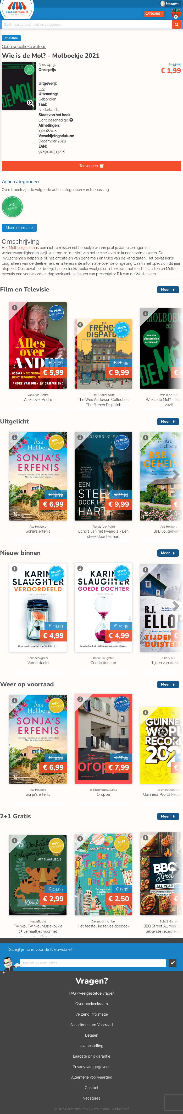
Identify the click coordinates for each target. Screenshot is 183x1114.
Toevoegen (88, 166)
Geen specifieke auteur (24, 46)
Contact (91, 1088)
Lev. (41, 89)
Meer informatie (19, 228)
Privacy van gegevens (91, 1067)
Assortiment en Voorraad (91, 1025)
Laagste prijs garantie (91, 1056)
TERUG (11, 38)
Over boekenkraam (91, 1004)
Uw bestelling (91, 1046)
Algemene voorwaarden (91, 1077)
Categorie (154, 13)
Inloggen (172, 3)
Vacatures (91, 1098)
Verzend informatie (91, 1014)
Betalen (91, 1035)
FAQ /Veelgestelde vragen (91, 993)
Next (175, 342)
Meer (165, 289)
